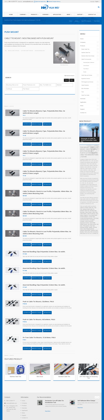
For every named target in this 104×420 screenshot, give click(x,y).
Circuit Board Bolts (92, 215)
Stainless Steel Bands (85, 230)
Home (11, 14)
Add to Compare (36, 124)
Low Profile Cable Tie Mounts (27, 50)
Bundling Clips (93, 210)
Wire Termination (85, 88)
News (69, 14)
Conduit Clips (92, 216)
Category (76, 21)
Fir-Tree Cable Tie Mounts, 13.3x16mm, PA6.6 (39, 333)
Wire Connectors (94, 231)
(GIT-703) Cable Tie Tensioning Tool (89, 372)
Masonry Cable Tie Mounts (13, 50)
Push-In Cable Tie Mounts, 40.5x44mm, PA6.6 (39, 315)
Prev (98, 121)
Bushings (82, 212)
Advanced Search (69, 75)
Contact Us (92, 14)
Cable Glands (83, 213)
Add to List (27, 124)
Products (34, 14)
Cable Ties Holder (85, 95)
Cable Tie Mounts (91, 213)
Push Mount (85, 68)
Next (96, 121)
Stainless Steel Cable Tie (88, 209)
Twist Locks (87, 231)
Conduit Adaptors (84, 216)
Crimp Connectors (89, 221)
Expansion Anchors (85, 78)
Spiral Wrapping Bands (88, 228)
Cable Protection (85, 85)
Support (80, 14)
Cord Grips (95, 218)
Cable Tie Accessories (86, 21)
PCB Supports (86, 225)
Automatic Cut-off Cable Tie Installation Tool (54, 394)
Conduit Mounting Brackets (86, 218)
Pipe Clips (92, 225)
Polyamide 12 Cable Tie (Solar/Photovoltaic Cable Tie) (89, 140)
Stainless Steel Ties (85, 52)
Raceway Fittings (84, 227)
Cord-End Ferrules (84, 219)
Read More (47, 403)
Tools (82, 91)
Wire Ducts (82, 233)
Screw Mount (86, 65)
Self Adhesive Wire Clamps (86, 393)
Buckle (84, 71)
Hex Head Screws (92, 224)
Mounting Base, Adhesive (88, 62)
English (96, 1)
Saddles (90, 227)
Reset (66, 80)
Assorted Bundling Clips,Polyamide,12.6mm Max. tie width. (44, 249)
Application (57, 14)
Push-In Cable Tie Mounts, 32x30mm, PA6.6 (38, 298)
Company (23, 14)
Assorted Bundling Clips (40, 50)
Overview (46, 14)
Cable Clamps (88, 212)
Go (72, 80)
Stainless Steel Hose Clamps (87, 56)
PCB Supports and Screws (87, 82)
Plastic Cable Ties (85, 49)
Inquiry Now (47, 124)
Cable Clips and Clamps (86, 75)
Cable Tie (82, 207)
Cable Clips (94, 212)
